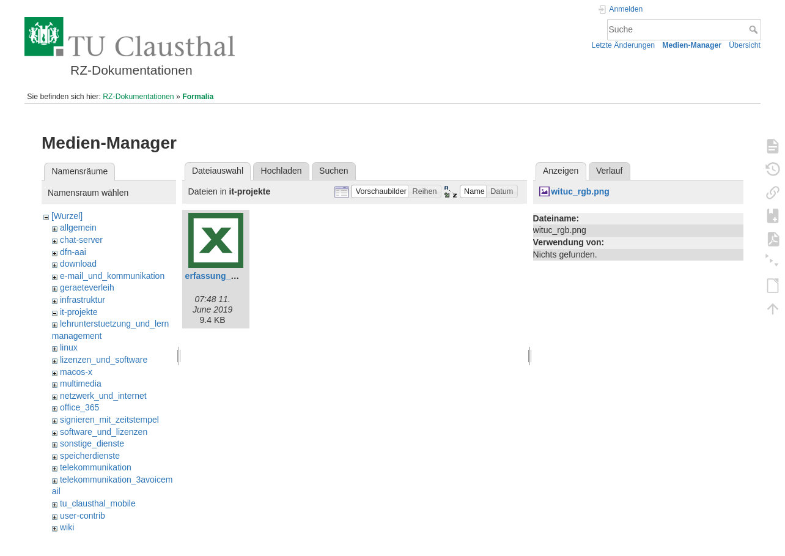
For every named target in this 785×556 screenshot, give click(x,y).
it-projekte (78, 312)
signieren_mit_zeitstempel (109, 419)
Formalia (197, 96)
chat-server (81, 240)
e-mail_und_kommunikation (112, 276)
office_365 (79, 407)
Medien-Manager (691, 45)
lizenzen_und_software (103, 360)
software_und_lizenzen (103, 432)
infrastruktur (82, 300)
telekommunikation (95, 467)
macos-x (76, 372)
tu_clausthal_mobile (98, 503)
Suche (755, 29)
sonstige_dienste (92, 443)
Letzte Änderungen (623, 45)
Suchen (333, 171)
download (78, 264)
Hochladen (281, 171)
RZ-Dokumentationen (138, 96)
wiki (67, 527)
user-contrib (82, 516)
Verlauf (609, 171)
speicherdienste (90, 456)
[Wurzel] (67, 216)
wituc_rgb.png (580, 191)
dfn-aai (73, 252)
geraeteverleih (87, 287)
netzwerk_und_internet (103, 396)
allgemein (78, 227)
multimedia (80, 383)
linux (69, 347)
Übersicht (745, 45)
